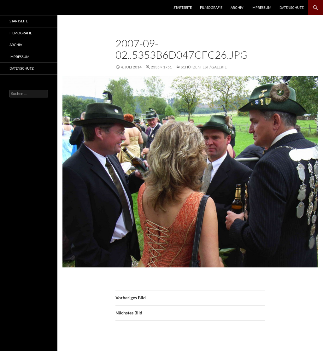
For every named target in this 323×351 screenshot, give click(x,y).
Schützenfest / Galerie (204, 67)
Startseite (182, 7)
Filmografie (211, 7)
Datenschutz (291, 7)
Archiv (237, 7)
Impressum (261, 7)
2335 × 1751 (161, 67)
